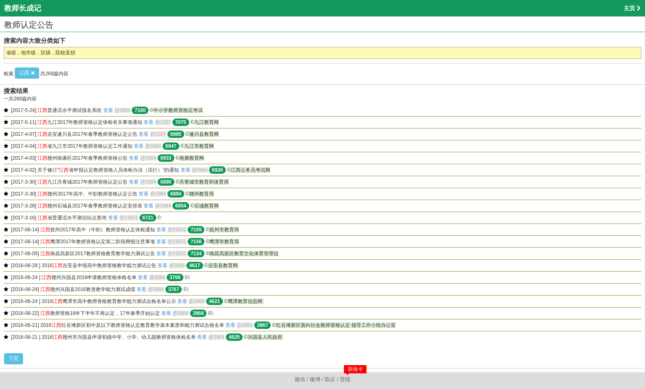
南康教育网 (191, 158)
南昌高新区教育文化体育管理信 (243, 253)
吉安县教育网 (223, 265)
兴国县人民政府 (265, 337)
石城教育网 (206, 206)
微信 (300, 379)
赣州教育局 (201, 194)
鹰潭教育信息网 (246, 301)
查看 (108, 110)
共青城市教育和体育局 (204, 182)
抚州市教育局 (224, 230)
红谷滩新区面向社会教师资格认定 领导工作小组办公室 (336, 325)
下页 (14, 358)
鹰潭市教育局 (224, 242)
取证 (330, 379)
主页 (632, 8)
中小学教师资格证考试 (178, 110)
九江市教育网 (199, 146)
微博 (315, 379)
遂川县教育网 (204, 134)
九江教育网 (206, 122)
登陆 (345, 379)
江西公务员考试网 (250, 170)
